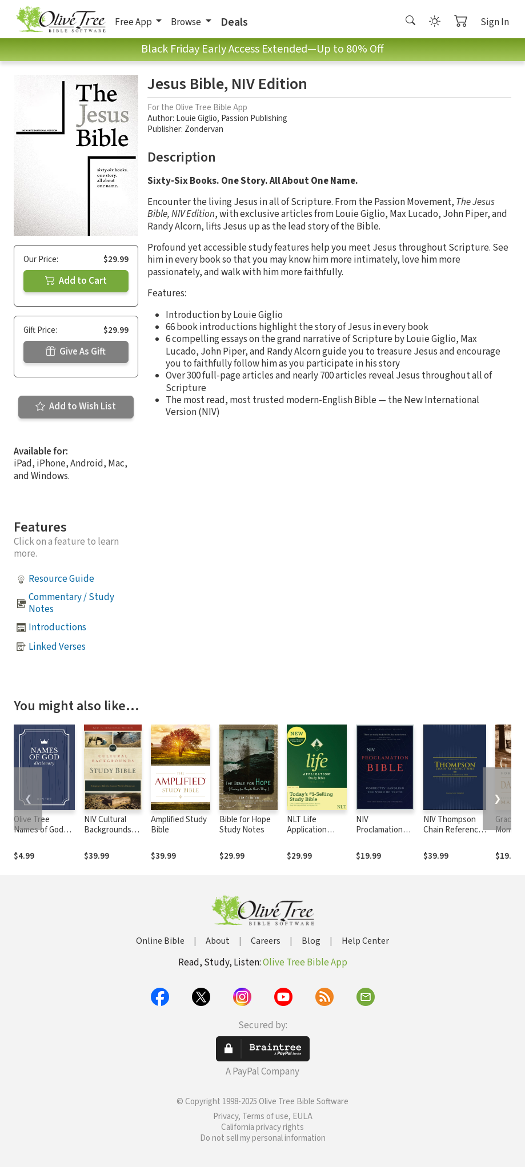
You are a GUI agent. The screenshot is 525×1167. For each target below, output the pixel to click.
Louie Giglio (196, 118)
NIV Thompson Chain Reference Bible (453, 830)
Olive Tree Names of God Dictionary (38, 830)
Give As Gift (76, 352)
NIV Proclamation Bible (379, 830)
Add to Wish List (75, 406)
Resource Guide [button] (61, 579)
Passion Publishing (254, 118)
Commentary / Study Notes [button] (71, 603)
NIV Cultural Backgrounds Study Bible (107, 830)
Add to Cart (76, 281)
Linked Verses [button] (57, 647)
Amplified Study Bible (179, 825)
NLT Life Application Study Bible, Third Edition (309, 836)
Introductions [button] (57, 627)
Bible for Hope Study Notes (245, 825)
